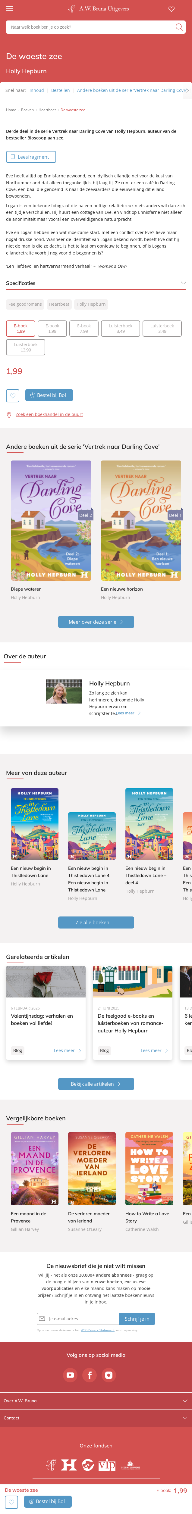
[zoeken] (180, 27)
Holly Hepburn (91, 304)
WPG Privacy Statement (98, 1330)
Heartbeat (59, 304)
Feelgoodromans (25, 304)
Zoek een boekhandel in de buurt (49, 414)
